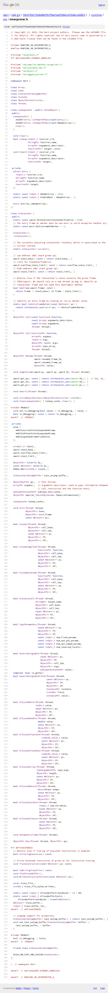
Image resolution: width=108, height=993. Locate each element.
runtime (96, 15)
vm (5, 19)
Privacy (26, 988)
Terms (35, 988)
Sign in (101, 4)
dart (6, 15)
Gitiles (19, 988)
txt (95, 988)
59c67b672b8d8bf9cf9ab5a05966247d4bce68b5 (54, 15)
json (102, 988)
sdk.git (15, 15)
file (66, 26)
